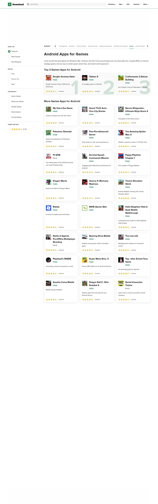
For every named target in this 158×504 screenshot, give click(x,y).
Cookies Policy (92, 417)
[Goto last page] (146, 307)
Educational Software (106, 46)
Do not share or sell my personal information (95, 422)
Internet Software (140, 46)
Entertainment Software (121, 46)
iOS (128, 4)
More (146, 4)
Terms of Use (91, 413)
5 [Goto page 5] (69, 307)
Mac (120, 4)
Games (131, 46)
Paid (11, 84)
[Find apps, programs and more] (66, 4)
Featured (13, 51)
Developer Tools (93, 46)
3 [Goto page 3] (57, 307)
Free (11, 74)
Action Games (14, 96)
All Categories (63, 46)
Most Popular (14, 56)
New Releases (14, 62)
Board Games (14, 112)
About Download (53, 409)
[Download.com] (16, 4)
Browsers (72, 46)
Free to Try (13, 79)
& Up (17, 129)
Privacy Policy (92, 409)
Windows (111, 4)
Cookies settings (93, 427)
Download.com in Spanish (56, 421)
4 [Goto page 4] (63, 307)
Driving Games (14, 117)
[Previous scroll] (55, 46)
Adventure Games (16, 101)
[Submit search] (28, 4)
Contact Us (51, 417)
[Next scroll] (147, 46)
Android (136, 4)
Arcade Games (14, 106)
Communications (81, 46)
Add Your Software (54, 413)
